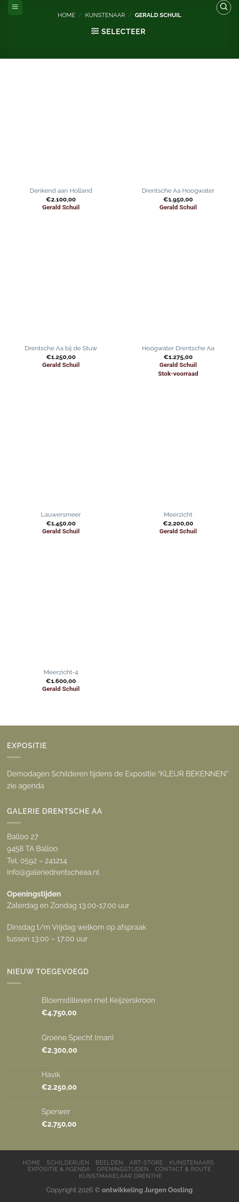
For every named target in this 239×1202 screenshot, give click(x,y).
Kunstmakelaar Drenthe (120, 1175)
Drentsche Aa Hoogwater (178, 190)
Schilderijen (68, 1162)
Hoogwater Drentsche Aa (178, 348)
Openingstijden (122, 1168)
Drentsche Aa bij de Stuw (60, 348)
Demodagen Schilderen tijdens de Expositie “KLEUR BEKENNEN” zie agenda (117, 779)
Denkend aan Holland (61, 190)
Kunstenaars (191, 1162)
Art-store (146, 1162)
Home (66, 15)
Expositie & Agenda (59, 1168)
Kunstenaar (105, 15)
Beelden (109, 1162)
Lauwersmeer (61, 514)
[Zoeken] (223, 7)
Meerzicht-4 (60, 672)
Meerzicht (178, 514)
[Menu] (15, 7)
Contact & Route (183, 1168)
